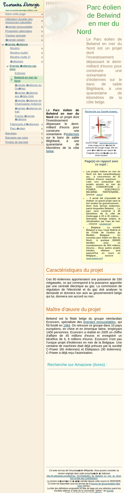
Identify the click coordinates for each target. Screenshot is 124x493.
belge (50, 151)
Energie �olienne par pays (23, 67)
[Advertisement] (65, 13)
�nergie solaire (15, 39)
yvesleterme (105, 224)
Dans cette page (15, 14)
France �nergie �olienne (25, 117)
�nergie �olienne (16, 44)
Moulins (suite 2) (20, 57)
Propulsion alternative (18, 31)
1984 (66, 325)
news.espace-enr (94, 258)
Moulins (15, 48)
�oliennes (16, 61)
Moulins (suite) (19, 52)
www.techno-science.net (108, 143)
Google (110, 491)
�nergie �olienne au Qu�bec (28, 86)
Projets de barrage (16, 142)
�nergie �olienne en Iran (28, 110)
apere (99, 194)
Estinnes (20, 73)
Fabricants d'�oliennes (24, 124)
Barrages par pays (16, 137)
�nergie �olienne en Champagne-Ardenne (28, 102)
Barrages (11, 133)
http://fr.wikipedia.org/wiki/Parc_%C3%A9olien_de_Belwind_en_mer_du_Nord (84, 476)
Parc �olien (17, 128)
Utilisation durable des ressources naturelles (18, 21)
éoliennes (72, 134)
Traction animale (15, 35)
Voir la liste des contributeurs (83, 478)
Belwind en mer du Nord (25, 79)
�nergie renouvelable (18, 26)
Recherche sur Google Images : (101, 111)
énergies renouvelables (99, 322)
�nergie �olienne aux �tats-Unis (26, 94)
